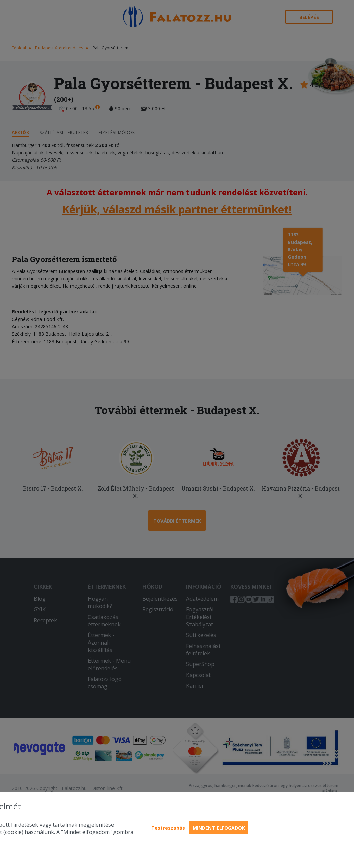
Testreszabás (168, 828)
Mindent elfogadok (219, 828)
